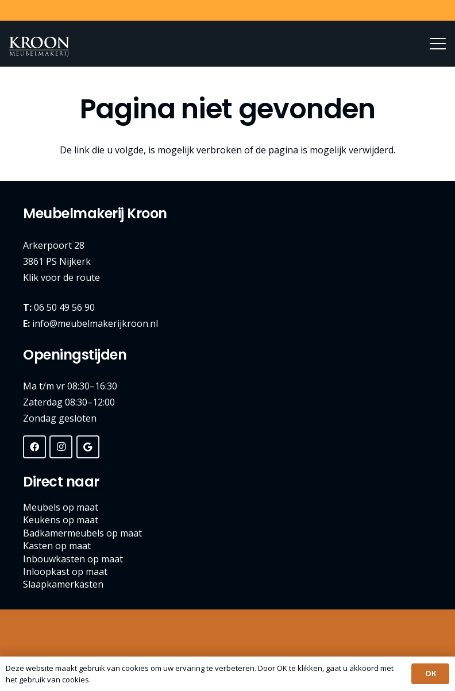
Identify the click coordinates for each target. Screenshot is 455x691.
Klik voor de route (61, 277)
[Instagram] (60, 446)
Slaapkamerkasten (63, 584)
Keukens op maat (60, 520)
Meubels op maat (60, 507)
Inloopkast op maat (65, 571)
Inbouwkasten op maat (73, 559)
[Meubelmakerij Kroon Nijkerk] (39, 47)
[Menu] (437, 43)
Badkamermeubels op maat (82, 533)
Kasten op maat (57, 545)
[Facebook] (34, 446)
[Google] (87, 446)
